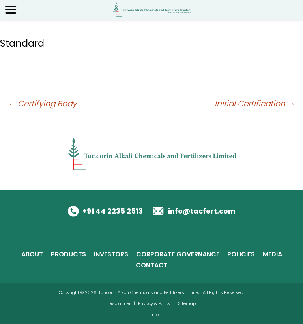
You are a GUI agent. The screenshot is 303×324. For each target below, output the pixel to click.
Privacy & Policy (154, 303)
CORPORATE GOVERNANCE (177, 254)
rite (155, 314)
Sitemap (187, 303)
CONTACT (152, 265)
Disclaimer (119, 303)
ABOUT (32, 254)
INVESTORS (111, 254)
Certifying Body (42, 103)
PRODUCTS (68, 254)
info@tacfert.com (202, 211)
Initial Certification (255, 103)
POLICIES (241, 254)
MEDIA (272, 254)
